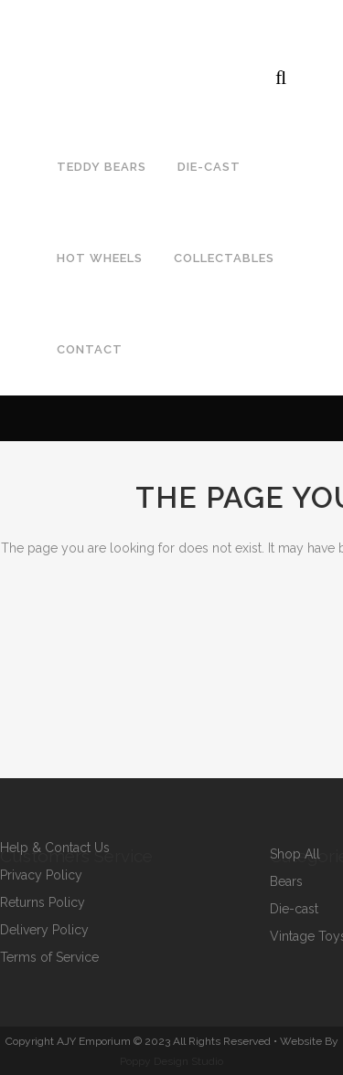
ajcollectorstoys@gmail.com (227, 33)
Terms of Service (49, 958)
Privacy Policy (41, 875)
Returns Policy (42, 903)
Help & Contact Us (55, 848)
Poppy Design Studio (171, 1061)
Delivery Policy (44, 930)
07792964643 (58, 33)
